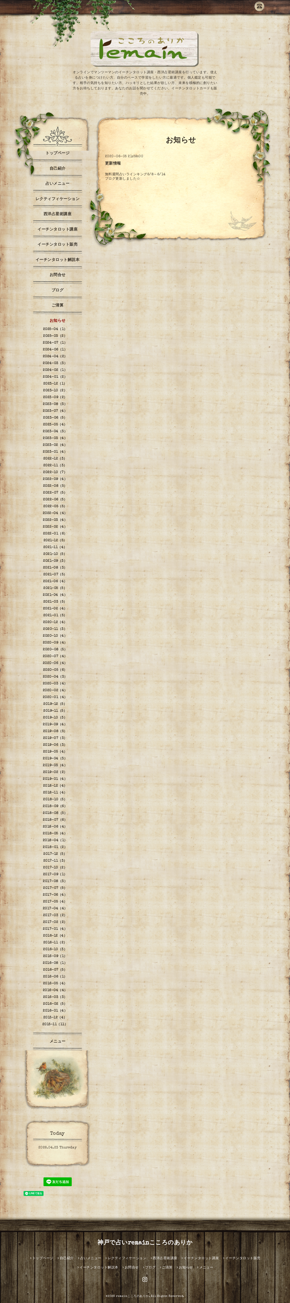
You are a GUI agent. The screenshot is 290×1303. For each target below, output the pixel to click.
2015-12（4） (55, 1017)
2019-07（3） (55, 738)
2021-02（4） (55, 608)
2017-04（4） (55, 908)
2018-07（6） (55, 820)
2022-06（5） (55, 499)
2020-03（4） (55, 683)
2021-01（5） (55, 615)
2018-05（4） (55, 833)
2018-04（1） (55, 840)
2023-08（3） (55, 404)
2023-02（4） (55, 445)
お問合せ (58, 275)
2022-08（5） (55, 486)
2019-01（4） (55, 779)
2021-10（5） (55, 554)
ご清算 (58, 306)
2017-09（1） (55, 874)
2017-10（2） (55, 867)
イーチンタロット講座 (57, 230)
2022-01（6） (55, 534)
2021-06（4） (55, 581)
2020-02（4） (55, 690)
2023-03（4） (55, 438)
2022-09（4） (55, 479)
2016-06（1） (55, 977)
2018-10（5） (55, 799)
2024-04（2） (55, 356)
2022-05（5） (55, 506)
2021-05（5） (55, 588)
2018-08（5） (55, 813)
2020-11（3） (55, 629)
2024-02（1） (55, 370)
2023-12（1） (55, 384)
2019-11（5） (55, 711)
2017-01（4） (55, 929)
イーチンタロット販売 (57, 245)
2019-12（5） (55, 704)
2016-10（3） (55, 949)
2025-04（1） (55, 329)
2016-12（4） (55, 936)
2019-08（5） (55, 731)
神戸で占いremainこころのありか (145, 1243)
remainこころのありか (132, 1296)
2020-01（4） (55, 697)
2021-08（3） (55, 568)
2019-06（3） (55, 745)
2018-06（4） (55, 827)
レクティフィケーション (57, 199)
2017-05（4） (55, 902)
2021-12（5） (55, 540)
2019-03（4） (55, 765)
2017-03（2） (55, 915)
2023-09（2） (55, 397)
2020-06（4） (55, 663)
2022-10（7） (55, 472)
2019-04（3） (55, 758)
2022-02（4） (55, 527)
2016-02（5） (55, 1004)
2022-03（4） (55, 520)
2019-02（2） (55, 772)
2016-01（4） (55, 1011)
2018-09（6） (55, 806)
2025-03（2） (55, 336)
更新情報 (113, 164)
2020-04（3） (55, 677)
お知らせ (58, 321)
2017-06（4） (55, 895)
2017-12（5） (55, 854)
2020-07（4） (55, 656)
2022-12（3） (55, 459)
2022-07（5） (55, 493)
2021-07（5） (55, 574)
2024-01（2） (55, 377)
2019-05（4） (55, 752)
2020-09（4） (55, 643)
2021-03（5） (55, 602)
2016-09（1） (55, 956)
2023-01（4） (55, 452)
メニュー (58, 1042)
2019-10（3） (55, 718)
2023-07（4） (55, 411)
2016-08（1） (55, 963)
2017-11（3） (55, 861)
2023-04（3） (55, 431)
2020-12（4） (55, 622)
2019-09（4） (55, 724)
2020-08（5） (55, 649)
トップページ (57, 154)
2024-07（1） (55, 343)
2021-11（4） (55, 547)
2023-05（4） (55, 424)
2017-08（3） (55, 881)
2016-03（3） (55, 997)
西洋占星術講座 (58, 214)
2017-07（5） (55, 888)
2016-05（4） (55, 983)
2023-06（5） (55, 418)
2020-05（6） (55, 670)
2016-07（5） (55, 970)
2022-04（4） (55, 513)
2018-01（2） (55, 847)
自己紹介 (58, 169)
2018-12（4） (55, 786)
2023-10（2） (55, 390)
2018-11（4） (55, 793)
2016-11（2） (55, 942)
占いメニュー (57, 184)
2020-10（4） (55, 636)
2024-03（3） (55, 363)
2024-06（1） (55, 349)
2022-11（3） (55, 465)
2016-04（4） (55, 990)
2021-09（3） (55, 561)
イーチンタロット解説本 (57, 260)
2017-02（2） (55, 922)
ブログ (58, 291)
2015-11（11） (55, 1024)
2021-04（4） (55, 595)
